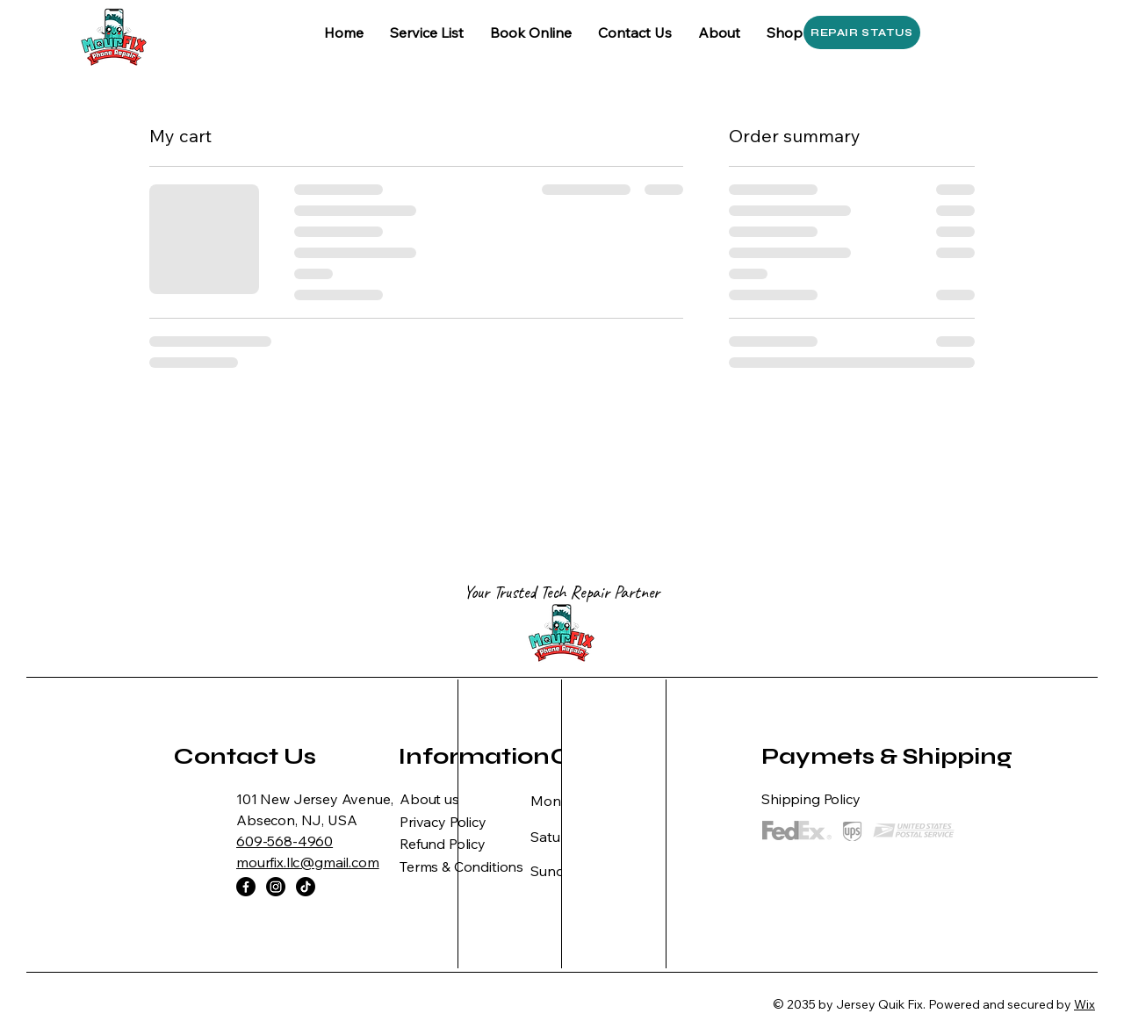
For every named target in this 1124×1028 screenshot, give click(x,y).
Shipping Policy (811, 799)
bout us (434, 799)
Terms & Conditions (461, 866)
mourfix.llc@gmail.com (307, 862)
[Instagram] (275, 886)
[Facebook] (246, 886)
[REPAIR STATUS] (861, 32)
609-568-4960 (284, 841)
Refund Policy (443, 843)
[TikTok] (305, 886)
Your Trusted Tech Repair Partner (562, 592)
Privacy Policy (443, 821)
